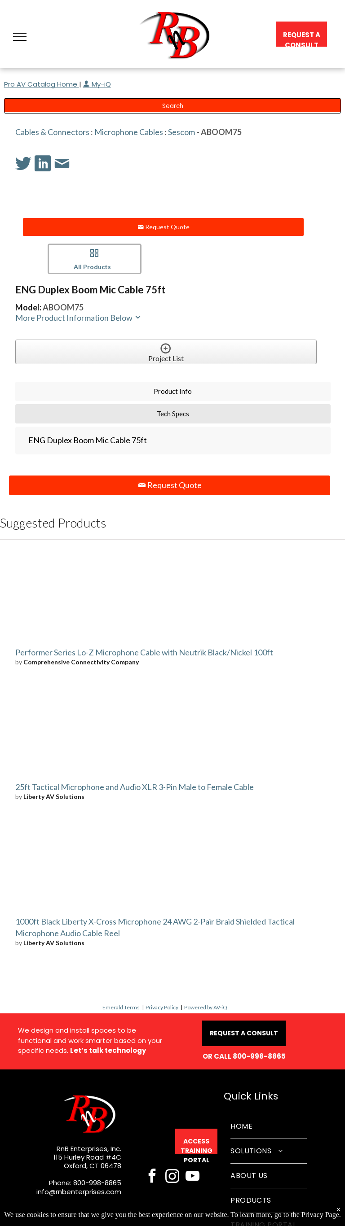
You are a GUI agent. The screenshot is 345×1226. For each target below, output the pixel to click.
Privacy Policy (162, 1007)
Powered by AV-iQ (205, 1007)
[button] (19, 36)
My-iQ (97, 84)
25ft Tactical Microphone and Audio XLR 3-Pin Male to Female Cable (134, 787)
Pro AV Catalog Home (41, 84)
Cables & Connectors (52, 132)
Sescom (181, 132)
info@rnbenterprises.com (78, 1191)
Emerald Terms (121, 1007)
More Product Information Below (78, 318)
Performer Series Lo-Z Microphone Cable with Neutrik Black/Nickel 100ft (144, 652)
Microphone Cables (128, 132)
